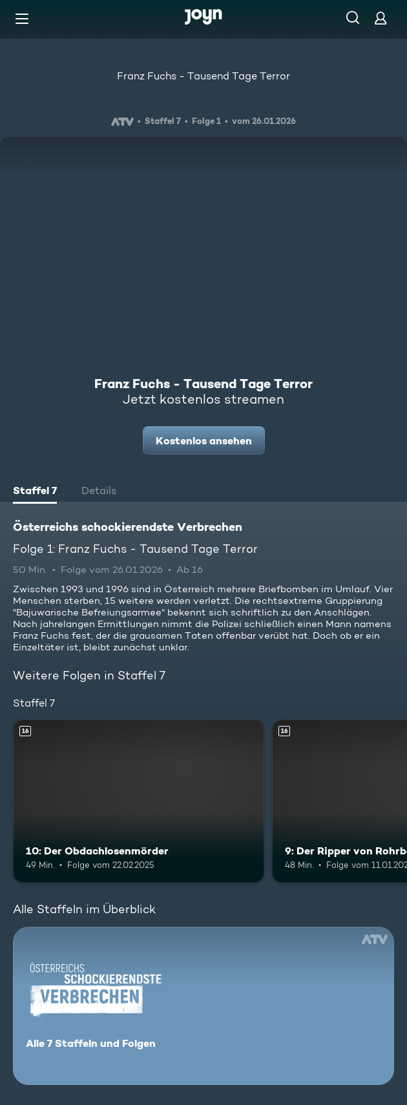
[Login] (380, 17)
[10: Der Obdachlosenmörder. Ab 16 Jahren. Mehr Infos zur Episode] (138, 801)
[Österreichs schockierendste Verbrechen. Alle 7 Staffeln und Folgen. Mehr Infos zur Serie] (203, 1006)
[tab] (34, 492)
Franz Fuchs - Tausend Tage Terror (203, 76)
